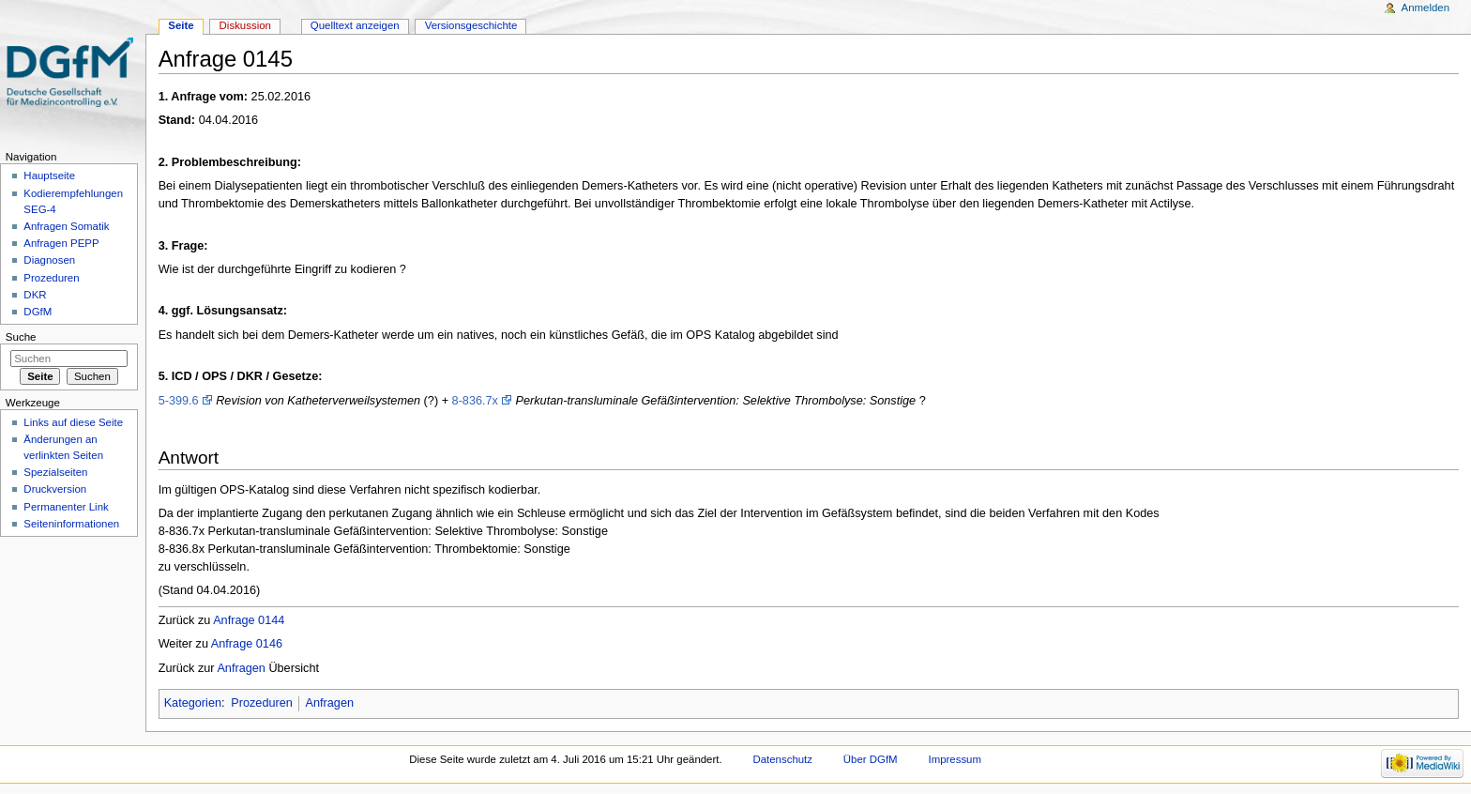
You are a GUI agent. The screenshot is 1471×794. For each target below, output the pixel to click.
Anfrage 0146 (246, 643)
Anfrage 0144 (248, 620)
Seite (180, 25)
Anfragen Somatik (66, 226)
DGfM (37, 311)
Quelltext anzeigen (355, 25)
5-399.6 (179, 400)
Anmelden (1426, 7)
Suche (21, 337)
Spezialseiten (55, 472)
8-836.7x (475, 400)
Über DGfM (870, 759)
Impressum (955, 759)
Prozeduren (262, 703)
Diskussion (245, 25)
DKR (34, 294)
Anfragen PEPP (61, 243)
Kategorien (192, 703)
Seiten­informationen (71, 523)
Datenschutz (782, 759)
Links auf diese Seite (73, 422)
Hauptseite (49, 175)
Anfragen (241, 668)
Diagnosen (49, 260)
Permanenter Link (65, 506)
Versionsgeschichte (471, 25)
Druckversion (54, 489)
